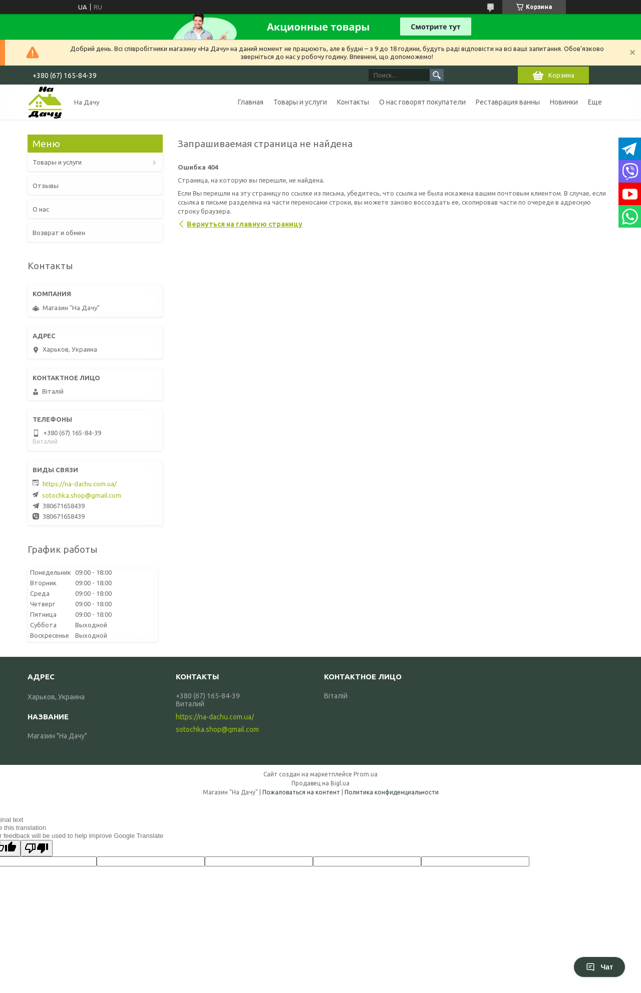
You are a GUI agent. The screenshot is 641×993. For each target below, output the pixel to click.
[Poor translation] (37, 848)
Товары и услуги (300, 102)
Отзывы (46, 185)
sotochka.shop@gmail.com (81, 495)
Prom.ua (366, 774)
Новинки (564, 102)
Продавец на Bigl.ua (320, 783)
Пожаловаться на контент (301, 792)
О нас (41, 209)
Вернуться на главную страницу (244, 224)
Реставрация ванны (508, 102)
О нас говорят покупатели (422, 102)
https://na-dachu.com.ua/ (80, 483)
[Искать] (437, 75)
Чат (599, 966)
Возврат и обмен (59, 232)
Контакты (353, 102)
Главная (250, 102)
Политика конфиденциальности (392, 792)
